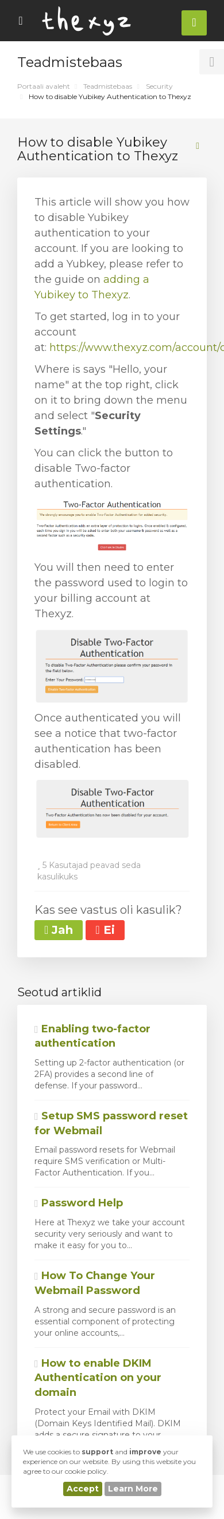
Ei (104, 930)
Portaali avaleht (43, 86)
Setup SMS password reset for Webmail (111, 1123)
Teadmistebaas (107, 86)
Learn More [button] (133, 1489)
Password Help (78, 1203)
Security (159, 86)
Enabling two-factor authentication (92, 1036)
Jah (58, 930)
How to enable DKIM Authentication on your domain (97, 1378)
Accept (83, 1489)
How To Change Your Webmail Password (94, 1283)
